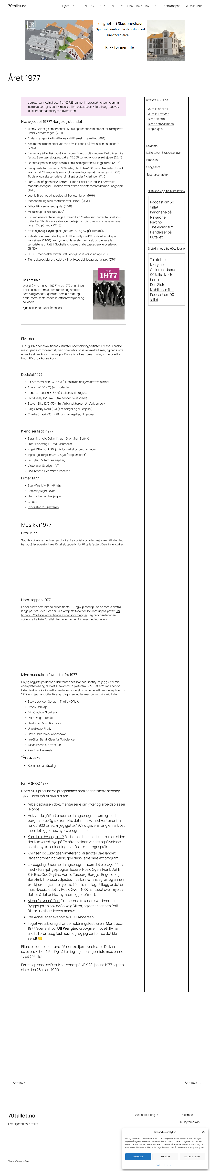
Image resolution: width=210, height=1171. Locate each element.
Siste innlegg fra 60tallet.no (166, 191)
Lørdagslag (37, 864)
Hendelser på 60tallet (161, 235)
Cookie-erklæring (163, 1165)
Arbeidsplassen (40, 804)
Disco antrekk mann (161, 124)
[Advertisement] (105, 1041)
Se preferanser (192, 1156)
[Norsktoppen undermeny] (182, 6)
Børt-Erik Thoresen (43, 879)
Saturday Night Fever (41, 491)
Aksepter (138, 1156)
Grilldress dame (162, 269)
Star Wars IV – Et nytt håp (44, 485)
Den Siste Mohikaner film (162, 287)
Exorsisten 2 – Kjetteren (43, 507)
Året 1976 (19, 1083)
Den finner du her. (112, 544)
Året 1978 (191, 1083)
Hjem (65, 6)
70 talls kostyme (158, 114)
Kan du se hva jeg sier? (46, 836)
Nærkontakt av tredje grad (45, 496)
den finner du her (65, 619)
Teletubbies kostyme (159, 262)
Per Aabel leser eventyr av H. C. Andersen (61, 917)
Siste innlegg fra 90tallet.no (166, 248)
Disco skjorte (156, 119)
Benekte (165, 1156)
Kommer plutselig (42, 765)
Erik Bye (34, 874)
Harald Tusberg (74, 874)
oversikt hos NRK (39, 951)
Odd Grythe (51, 874)
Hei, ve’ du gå (38, 815)
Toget (32, 923)
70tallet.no (17, 5)
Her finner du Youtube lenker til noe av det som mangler (70, 613)
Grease (32, 502)
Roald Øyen (91, 869)
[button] (203, 1132)
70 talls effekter (158, 109)
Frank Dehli (111, 869)
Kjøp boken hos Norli (36, 308)
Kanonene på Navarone (161, 215)
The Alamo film (162, 227)
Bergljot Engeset (101, 874)
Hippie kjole (155, 129)
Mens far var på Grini (44, 900)
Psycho (156, 222)
